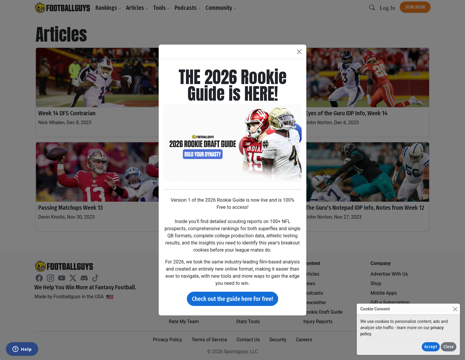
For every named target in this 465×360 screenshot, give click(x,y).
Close (448, 346)
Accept (430, 346)
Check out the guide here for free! (232, 298)
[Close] (455, 309)
